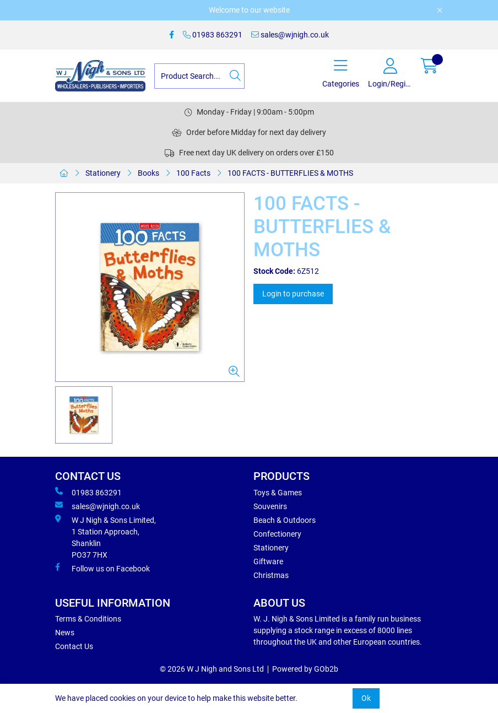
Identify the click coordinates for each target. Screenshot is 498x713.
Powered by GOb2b (305, 669)
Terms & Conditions (88, 618)
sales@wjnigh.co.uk (290, 34)
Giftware (268, 561)
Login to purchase (293, 293)
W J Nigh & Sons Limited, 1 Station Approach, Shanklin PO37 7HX (105, 537)
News (64, 632)
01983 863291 (212, 34)
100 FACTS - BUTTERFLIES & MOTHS (290, 173)
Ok (366, 698)
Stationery (103, 173)
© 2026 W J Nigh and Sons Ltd (212, 669)
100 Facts (193, 173)
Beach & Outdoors (284, 520)
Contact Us (74, 646)
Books (148, 173)
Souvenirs (270, 506)
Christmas (271, 575)
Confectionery (277, 534)
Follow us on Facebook (102, 568)
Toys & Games (277, 492)
